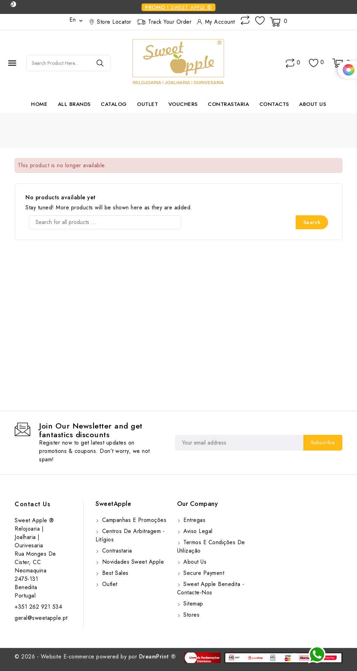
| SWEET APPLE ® (178, 7)
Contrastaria (228, 104)
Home (39, 104)
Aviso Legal (197, 531)
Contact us (33, 504)
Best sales (114, 573)
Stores (191, 615)
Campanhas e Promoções (133, 520)
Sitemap (192, 604)
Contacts (274, 104)
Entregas (194, 520)
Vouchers (183, 104)
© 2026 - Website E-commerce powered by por (95, 657)
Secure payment (203, 573)
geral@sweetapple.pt (41, 618)
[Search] (105, 222)
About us (312, 104)
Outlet (147, 104)
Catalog (114, 104)
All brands (74, 104)
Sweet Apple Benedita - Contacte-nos (210, 588)
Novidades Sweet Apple (132, 562)
